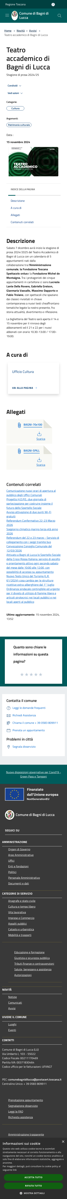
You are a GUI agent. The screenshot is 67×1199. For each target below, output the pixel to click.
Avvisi (33, 30)
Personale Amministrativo (24, 878)
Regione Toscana (15, 4)
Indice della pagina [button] (23, 189)
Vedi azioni (16, 93)
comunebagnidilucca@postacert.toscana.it (34, 1079)
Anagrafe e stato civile (21, 901)
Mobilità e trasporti (19, 935)
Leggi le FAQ (15, 1111)
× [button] (63, 1141)
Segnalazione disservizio (23, 1106)
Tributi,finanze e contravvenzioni (34, 963)
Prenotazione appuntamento (25, 1100)
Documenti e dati (18, 883)
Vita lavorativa (17, 912)
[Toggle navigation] (7, 15)
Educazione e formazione (29, 952)
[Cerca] (59, 16)
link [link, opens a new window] (15, 1169)
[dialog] (33, 1168)
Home (7, 30)
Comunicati (15, 1002)
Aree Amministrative (21, 855)
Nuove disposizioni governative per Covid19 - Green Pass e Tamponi (33, 774)
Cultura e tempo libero (21, 906)
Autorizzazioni (23, 975)
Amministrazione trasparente (26, 1134)
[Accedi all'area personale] (53, 4)
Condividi (15, 86)
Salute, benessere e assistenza (32, 969)
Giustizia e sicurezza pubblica (32, 958)
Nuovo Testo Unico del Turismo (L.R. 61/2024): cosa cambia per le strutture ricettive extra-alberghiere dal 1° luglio (30, 580)
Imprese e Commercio (21, 918)
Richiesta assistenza (20, 1117)
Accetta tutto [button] (33, 1177)
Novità (21, 30)
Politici (12, 872)
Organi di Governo (19, 849)
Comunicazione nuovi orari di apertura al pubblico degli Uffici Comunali (31, 493)
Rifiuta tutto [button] (33, 1185)
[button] (33, 1193)
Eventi (12, 1030)
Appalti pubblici (17, 923)
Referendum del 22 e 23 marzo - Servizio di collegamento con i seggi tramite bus (32, 540)
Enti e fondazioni (18, 866)
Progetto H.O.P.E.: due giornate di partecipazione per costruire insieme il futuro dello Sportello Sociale (29, 503)
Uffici (11, 860)
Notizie (12, 997)
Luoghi (12, 1024)
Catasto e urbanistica (21, 929)
